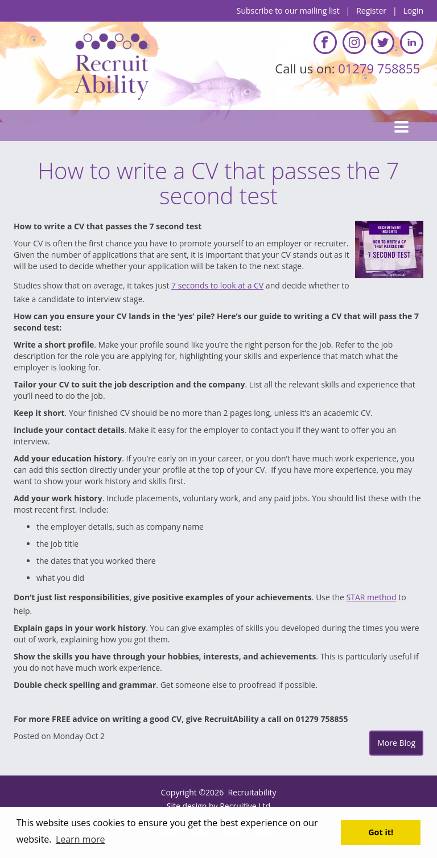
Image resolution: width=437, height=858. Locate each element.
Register (371, 10)
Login (413, 10)
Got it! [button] (380, 832)
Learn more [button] (80, 839)
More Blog (396, 742)
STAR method (372, 597)
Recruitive (238, 806)
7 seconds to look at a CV (217, 285)
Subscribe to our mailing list (288, 10)
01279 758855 (380, 68)
